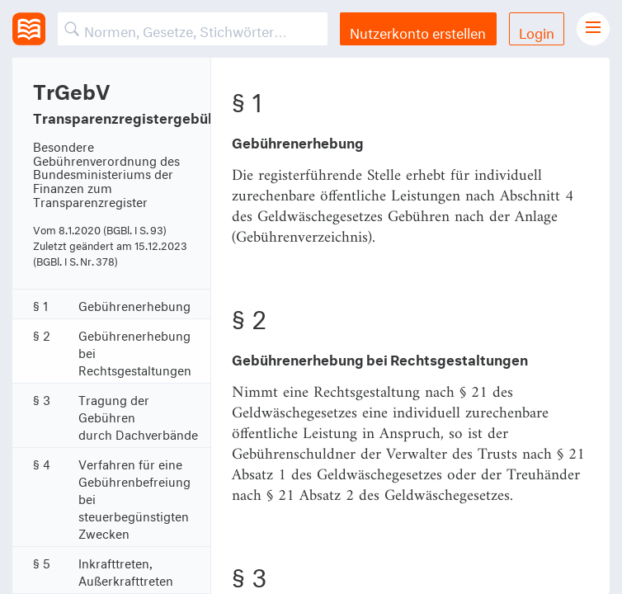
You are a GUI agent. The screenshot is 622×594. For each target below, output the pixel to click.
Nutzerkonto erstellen (418, 31)
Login (536, 31)
